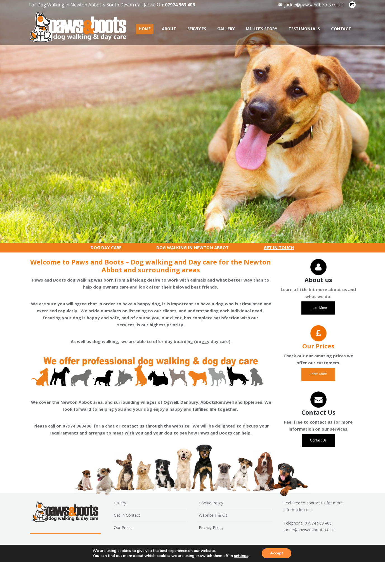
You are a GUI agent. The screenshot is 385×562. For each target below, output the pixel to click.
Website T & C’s (213, 515)
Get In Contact (127, 515)
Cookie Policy (211, 503)
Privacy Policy (211, 527)
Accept (276, 553)
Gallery (120, 503)
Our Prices (123, 527)
